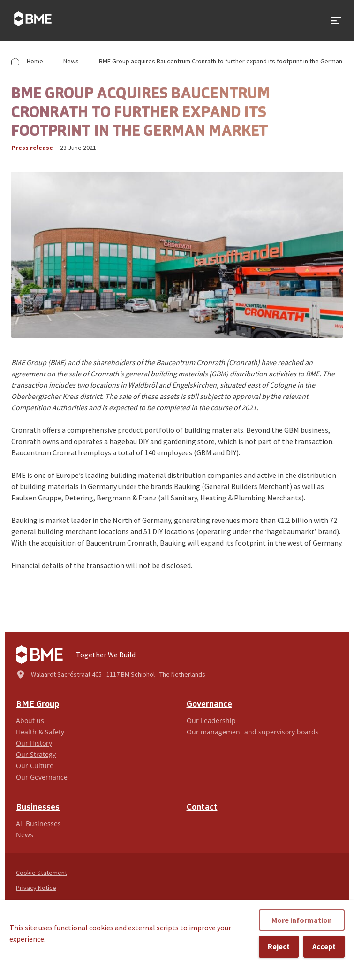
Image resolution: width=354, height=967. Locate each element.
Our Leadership (211, 720)
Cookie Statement (41, 872)
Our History (34, 743)
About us (30, 720)
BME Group (37, 704)
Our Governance (42, 776)
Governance (209, 704)
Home (35, 61)
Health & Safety (40, 731)
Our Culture (34, 765)
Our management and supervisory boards (253, 731)
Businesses (38, 807)
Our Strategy (36, 754)
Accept (324, 946)
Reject (279, 946)
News (71, 61)
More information (301, 920)
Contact (202, 807)
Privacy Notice (36, 887)
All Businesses (38, 823)
